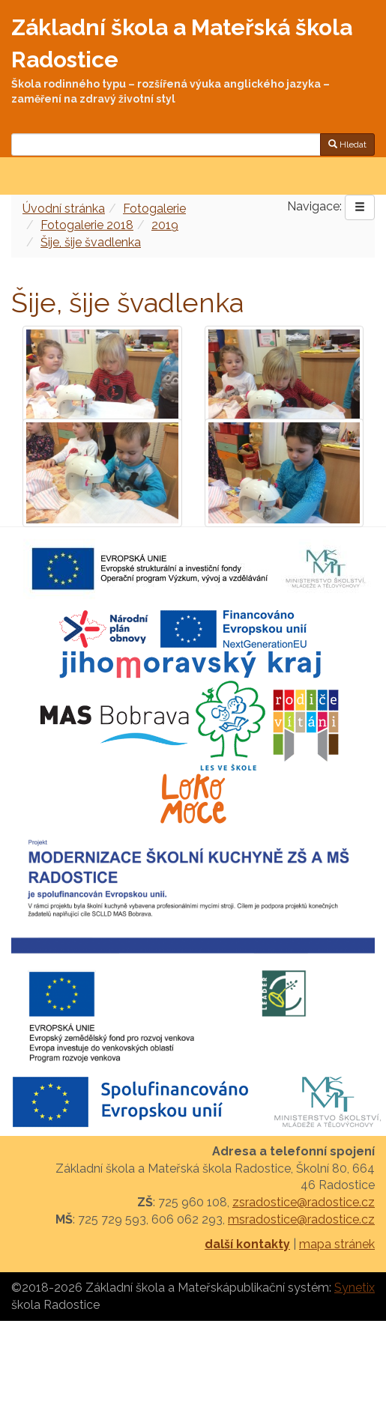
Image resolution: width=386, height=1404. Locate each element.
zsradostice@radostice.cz (303, 1202)
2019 (164, 225)
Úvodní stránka (63, 208)
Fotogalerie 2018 (86, 225)
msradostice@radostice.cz (301, 1219)
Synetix (354, 1287)
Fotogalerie (154, 208)
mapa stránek (337, 1244)
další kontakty (247, 1244)
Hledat (347, 144)
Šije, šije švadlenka (90, 242)
